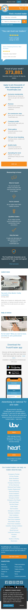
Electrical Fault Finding (14, 487)
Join (18, 1)
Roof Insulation (14, 508)
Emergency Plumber (13, 474)
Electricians (14, 541)
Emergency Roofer (14, 498)
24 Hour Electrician (14, 485)
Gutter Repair (14, 506)
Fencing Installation (14, 517)
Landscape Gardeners (14, 532)
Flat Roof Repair (14, 504)
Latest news (5, 272)
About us (3, 564)
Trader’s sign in (23, 5)
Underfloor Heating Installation (14, 526)
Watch (14, 432)
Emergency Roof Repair (14, 500)
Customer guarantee (20, 576)
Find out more (14, 264)
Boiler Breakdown (14, 478)
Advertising (4, 566)
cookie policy (6, 601)
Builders (14, 536)
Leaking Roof (14, 528)
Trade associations (20, 564)
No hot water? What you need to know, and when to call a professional (13, 335)
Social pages (4, 576)
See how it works (14, 556)
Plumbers (14, 534)
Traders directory (19, 569)
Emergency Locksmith (14, 510)
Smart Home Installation (14, 523)
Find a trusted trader (18, 14)
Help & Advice (6, 313)
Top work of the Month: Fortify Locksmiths (11, 294)
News (2, 574)
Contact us (4, 571)
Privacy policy (18, 566)
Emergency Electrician (14, 482)
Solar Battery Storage (14, 521)
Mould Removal (14, 530)
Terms (16, 574)
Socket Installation (14, 493)
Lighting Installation (14, 495)
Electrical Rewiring (14, 491)
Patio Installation (14, 515)
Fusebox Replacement (14, 489)
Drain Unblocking (14, 480)
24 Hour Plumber (14, 476)
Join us (14, 164)
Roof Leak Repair (14, 502)
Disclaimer (17, 571)
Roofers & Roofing (14, 538)
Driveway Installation (14, 513)
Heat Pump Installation (14, 519)
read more (19, 419)
